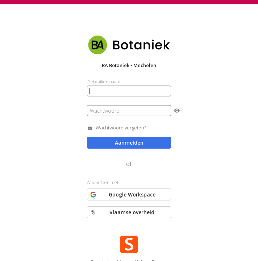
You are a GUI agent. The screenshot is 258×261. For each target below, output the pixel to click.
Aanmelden (129, 142)
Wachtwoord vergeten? (121, 128)
